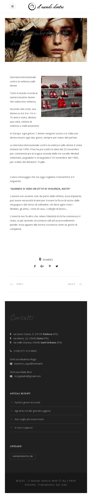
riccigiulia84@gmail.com (27, 376)
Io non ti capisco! (23, 427)
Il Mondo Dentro (39, 480)
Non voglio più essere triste (29, 419)
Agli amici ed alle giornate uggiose (32, 410)
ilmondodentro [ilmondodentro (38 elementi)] (23, 456)
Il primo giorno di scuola (27, 402)
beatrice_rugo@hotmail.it (28, 363)
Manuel (19, 51)
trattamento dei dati (52, 484)
